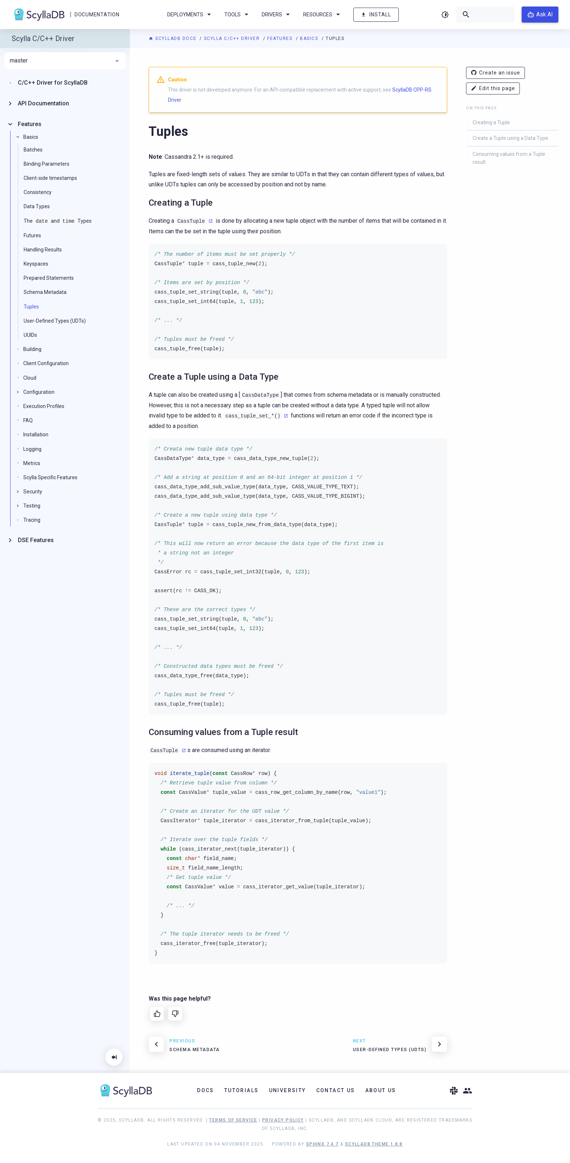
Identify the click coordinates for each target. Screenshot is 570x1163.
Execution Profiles (43, 406)
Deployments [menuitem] (190, 14)
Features (280, 38)
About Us (380, 1090)
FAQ (28, 420)
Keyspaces (36, 264)
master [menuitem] (65, 61)
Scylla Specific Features (50, 477)
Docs (205, 1090)
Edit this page (493, 88)
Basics (310, 38)
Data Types (37, 206)
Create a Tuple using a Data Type (510, 138)
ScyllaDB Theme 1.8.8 (374, 1144)
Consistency (38, 192)
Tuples (31, 307)
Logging (32, 449)
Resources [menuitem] (322, 14)
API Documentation (43, 103)
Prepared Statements (49, 278)
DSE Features (36, 540)
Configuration (39, 392)
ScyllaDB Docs (173, 38)
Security (32, 491)
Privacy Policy (283, 1120)
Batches (33, 150)
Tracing (31, 520)
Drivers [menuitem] (277, 14)
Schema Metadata (45, 292)
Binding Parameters (46, 164)
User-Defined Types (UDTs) (55, 321)
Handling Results (43, 250)
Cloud (29, 378)
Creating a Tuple (491, 122)
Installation (35, 434)
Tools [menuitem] (237, 14)
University (287, 1090)
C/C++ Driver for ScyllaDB (53, 82)
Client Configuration (46, 363)
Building (32, 349)
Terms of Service (233, 1120)
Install (376, 15)
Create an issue (495, 73)
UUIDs (30, 335)
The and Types (58, 221)
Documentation (97, 14)
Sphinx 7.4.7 (322, 1144)
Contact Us (335, 1090)
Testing (31, 506)
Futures (32, 235)
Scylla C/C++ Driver (232, 38)
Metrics (31, 463)
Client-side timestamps (50, 178)
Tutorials (241, 1090)
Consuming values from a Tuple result (509, 158)
